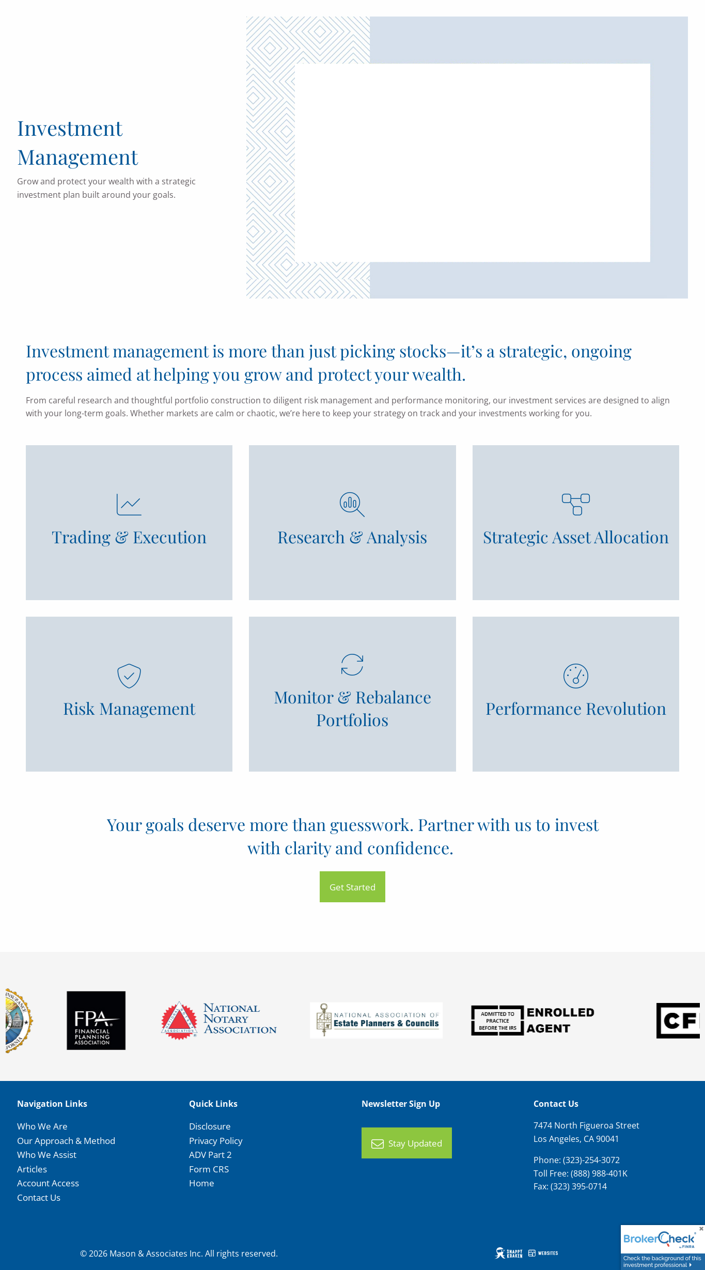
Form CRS (209, 1169)
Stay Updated (406, 1144)
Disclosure (210, 1126)
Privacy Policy (216, 1141)
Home (201, 1183)
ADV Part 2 (210, 1155)
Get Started (352, 887)
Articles (32, 1169)
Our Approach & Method (66, 1141)
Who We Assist (46, 1155)
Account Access (48, 1183)
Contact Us (38, 1197)
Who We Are (42, 1126)
